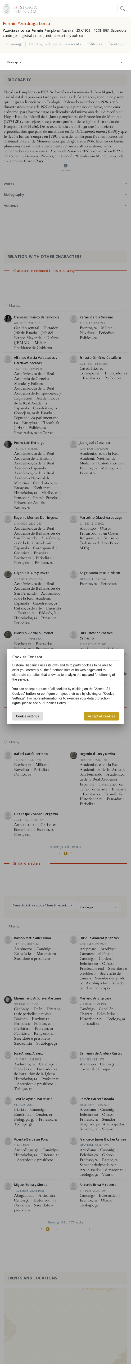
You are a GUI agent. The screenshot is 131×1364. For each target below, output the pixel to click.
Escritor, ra (117, 44)
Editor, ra (94, 44)
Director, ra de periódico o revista (54, 44)
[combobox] (65, 61)
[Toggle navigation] (122, 8)
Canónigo (15, 44)
